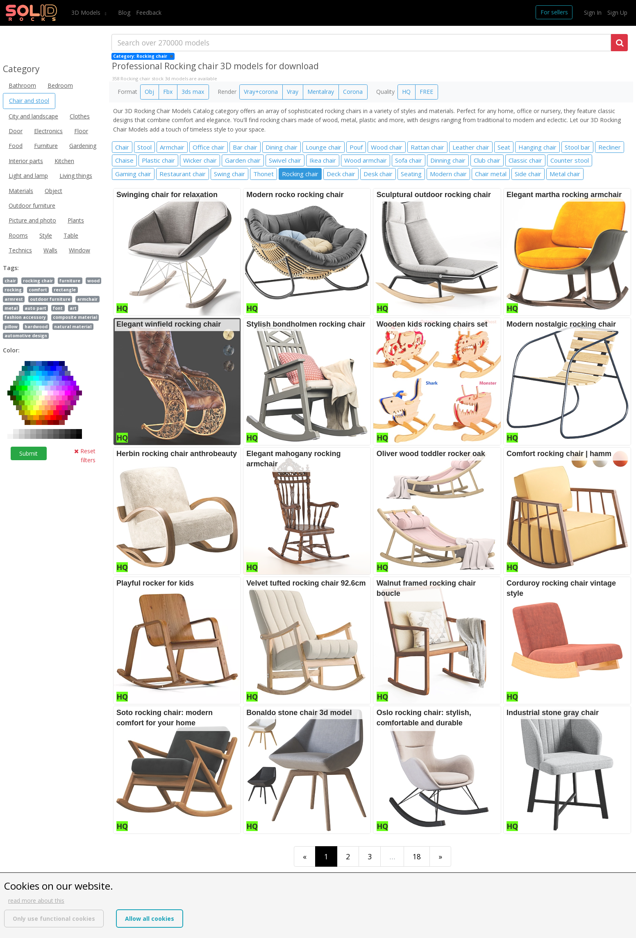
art (73, 308)
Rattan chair (427, 147)
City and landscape (33, 116)
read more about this (36, 900)
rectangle (65, 290)
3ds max (193, 91)
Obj (149, 91)
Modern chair (448, 174)
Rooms (18, 235)
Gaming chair (133, 174)
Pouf (356, 147)
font (58, 308)
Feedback (148, 12)
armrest (14, 299)
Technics (20, 250)
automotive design (26, 335)
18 (417, 856)
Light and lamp (28, 175)
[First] (305, 856)
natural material (72, 326)
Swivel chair (285, 160)
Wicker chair (200, 160)
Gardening (82, 146)
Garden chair (243, 160)
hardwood (36, 326)
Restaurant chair (182, 174)
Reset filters (84, 455)
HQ (406, 91)
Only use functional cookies (54, 918)
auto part (35, 308)
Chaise (124, 160)
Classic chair (525, 160)
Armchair (172, 147)
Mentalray (320, 91)
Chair (122, 147)
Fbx (168, 91)
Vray (292, 91)
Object (53, 191)
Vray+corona (261, 91)
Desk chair (378, 174)
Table (71, 235)
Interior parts (26, 161)
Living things (75, 175)
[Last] (440, 856)
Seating (411, 174)
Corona (353, 91)
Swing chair (229, 174)
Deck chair (341, 174)
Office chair (209, 147)
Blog (124, 12)
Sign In (593, 12)
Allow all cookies (149, 918)
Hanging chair (537, 147)
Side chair (528, 174)
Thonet (263, 174)
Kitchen (64, 161)
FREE (426, 91)
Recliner (609, 147)
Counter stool (569, 160)
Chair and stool (29, 100)
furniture (69, 281)
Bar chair (245, 147)
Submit (28, 453)
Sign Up (617, 12)
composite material (75, 317)
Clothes (80, 116)
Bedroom (60, 85)
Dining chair (282, 147)
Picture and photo (32, 220)
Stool (144, 147)
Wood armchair (365, 160)
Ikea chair (322, 160)
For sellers (554, 12)
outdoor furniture (50, 299)
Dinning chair (448, 160)
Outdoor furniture (32, 205)
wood (93, 281)
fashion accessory (25, 317)
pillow (11, 326)
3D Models (86, 12)
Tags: (11, 268)
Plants (76, 220)
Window (79, 250)
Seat (503, 147)
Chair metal (491, 174)
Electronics (48, 131)
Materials (21, 191)
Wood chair (386, 147)
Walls (50, 250)
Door (16, 131)
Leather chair (470, 147)
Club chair (487, 160)
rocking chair (38, 281)
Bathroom (22, 85)
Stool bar (577, 147)
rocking (13, 290)
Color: (11, 350)
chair (10, 281)
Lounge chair (323, 147)
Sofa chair (408, 160)
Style (45, 235)
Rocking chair (300, 174)
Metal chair (565, 174)
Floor (81, 131)
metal (11, 308)
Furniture (46, 146)
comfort (38, 290)
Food (16, 146)
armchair (87, 299)
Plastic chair (158, 160)
